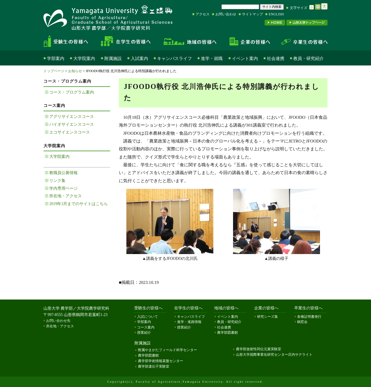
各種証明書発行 (309, 317)
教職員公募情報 (63, 173)
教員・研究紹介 (308, 58)
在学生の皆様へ (127, 41)
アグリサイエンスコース (71, 116)
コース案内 (145, 327)
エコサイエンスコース (69, 132)
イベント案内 (245, 58)
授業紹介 (144, 333)
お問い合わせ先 (58, 321)
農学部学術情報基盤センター (160, 361)
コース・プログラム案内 (71, 92)
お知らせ (75, 71)
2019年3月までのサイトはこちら (78, 204)
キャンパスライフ (174, 58)
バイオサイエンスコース (71, 124)
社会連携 (275, 58)
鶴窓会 (302, 322)
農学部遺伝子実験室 (153, 366)
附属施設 (113, 58)
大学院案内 (84, 58)
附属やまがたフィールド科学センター (167, 350)
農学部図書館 (227, 333)
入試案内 (139, 58)
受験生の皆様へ (70, 41)
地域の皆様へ (190, 41)
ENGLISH (276, 14)
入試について (147, 317)
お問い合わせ (225, 14)
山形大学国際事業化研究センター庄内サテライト (274, 355)
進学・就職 (212, 58)
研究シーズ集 (267, 317)
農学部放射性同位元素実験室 (258, 349)
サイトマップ (252, 14)
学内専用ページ (63, 188)
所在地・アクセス (65, 196)
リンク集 (57, 180)
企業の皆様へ (249, 41)
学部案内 (55, 58)
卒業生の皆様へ (301, 41)
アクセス (203, 14)
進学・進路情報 (189, 322)
